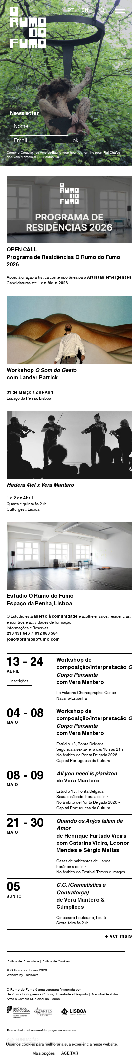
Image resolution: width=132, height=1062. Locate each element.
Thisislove (31, 975)
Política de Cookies (56, 961)
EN (84, 11)
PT (71, 11)
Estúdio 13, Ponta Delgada (94, 736)
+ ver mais (118, 936)
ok (75, 140)
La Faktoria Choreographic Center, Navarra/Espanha (94, 679)
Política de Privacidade (23, 961)
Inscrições (19, 681)
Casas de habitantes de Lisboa (94, 846)
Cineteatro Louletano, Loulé (94, 904)
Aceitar (69, 1054)
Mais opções (44, 1054)
